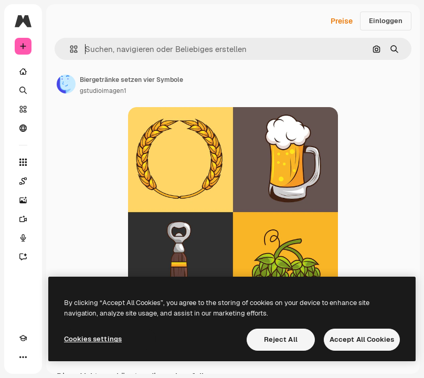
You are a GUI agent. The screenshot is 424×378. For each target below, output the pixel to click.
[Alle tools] (23, 162)
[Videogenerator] (23, 219)
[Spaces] (23, 181)
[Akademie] (23, 338)
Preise (342, 21)
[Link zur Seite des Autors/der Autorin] (66, 84)
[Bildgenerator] (23, 200)
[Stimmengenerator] (23, 237)
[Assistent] (23, 256)
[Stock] (23, 109)
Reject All (281, 339)
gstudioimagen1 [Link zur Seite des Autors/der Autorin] (103, 91)
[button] (69, 49)
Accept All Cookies (362, 339)
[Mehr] (23, 357)
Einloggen (385, 20)
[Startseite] (23, 71)
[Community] (23, 128)
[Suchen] (23, 90)
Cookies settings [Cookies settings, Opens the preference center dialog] (93, 338)
